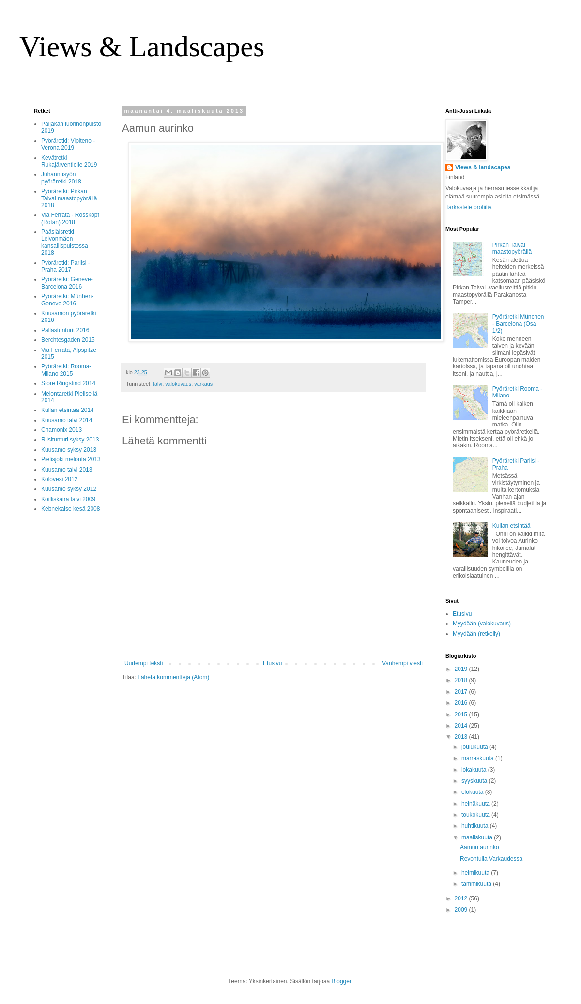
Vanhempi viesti (402, 663)
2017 (462, 691)
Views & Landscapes (141, 46)
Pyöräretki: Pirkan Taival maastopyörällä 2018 (69, 198)
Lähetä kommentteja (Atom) (173, 677)
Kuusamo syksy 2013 (68, 449)
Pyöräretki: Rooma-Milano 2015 (66, 370)
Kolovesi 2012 (59, 479)
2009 (462, 909)
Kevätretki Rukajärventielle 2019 (69, 161)
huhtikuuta (475, 825)
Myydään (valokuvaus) (482, 623)
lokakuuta (474, 769)
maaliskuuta (477, 837)
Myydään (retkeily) (476, 633)
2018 (462, 680)
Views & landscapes (483, 167)
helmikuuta (476, 872)
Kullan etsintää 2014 (67, 410)
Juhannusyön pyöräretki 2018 (61, 177)
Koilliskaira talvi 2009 (68, 499)
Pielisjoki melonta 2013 (71, 459)
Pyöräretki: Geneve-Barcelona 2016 (67, 282)
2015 (462, 714)
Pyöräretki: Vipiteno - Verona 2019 (68, 144)
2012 (462, 898)
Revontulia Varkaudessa (491, 858)
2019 (462, 669)
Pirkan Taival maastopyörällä (512, 248)
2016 (462, 703)
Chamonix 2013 (61, 429)
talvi (157, 384)
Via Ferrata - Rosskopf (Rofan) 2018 (70, 218)
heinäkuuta (476, 803)
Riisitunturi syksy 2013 (70, 439)
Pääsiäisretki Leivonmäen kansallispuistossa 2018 (64, 242)
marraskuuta (478, 758)
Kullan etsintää (511, 525)
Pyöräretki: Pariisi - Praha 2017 (65, 266)
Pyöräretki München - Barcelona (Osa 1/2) (518, 323)
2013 (462, 736)
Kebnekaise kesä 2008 (70, 508)
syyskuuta (475, 780)
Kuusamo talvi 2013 (66, 469)
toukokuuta (476, 814)
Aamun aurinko (479, 847)
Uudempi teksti (143, 663)
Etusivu (272, 663)
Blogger (342, 981)
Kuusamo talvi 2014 (66, 420)
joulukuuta (475, 747)
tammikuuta (477, 884)
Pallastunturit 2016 (65, 330)
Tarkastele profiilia (468, 207)
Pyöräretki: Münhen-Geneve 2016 (67, 299)
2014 (462, 725)
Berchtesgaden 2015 (68, 339)
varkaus (203, 384)
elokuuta (473, 792)
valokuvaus (178, 384)
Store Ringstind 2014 (68, 383)
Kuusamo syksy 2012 (68, 489)
